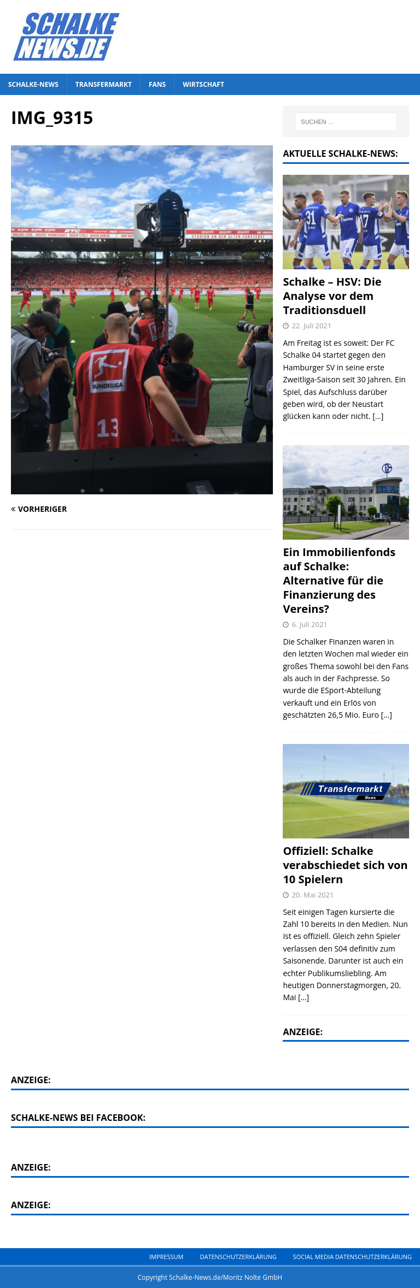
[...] (377, 416)
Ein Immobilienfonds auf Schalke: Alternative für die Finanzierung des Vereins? (339, 580)
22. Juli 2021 (311, 325)
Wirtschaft (203, 84)
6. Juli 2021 (309, 624)
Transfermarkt (103, 84)
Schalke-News (33, 84)
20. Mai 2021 (312, 895)
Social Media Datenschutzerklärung (352, 1256)
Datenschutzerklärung (238, 1256)
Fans (157, 84)
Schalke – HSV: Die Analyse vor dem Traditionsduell (332, 295)
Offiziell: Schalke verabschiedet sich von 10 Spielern (345, 865)
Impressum (166, 1256)
